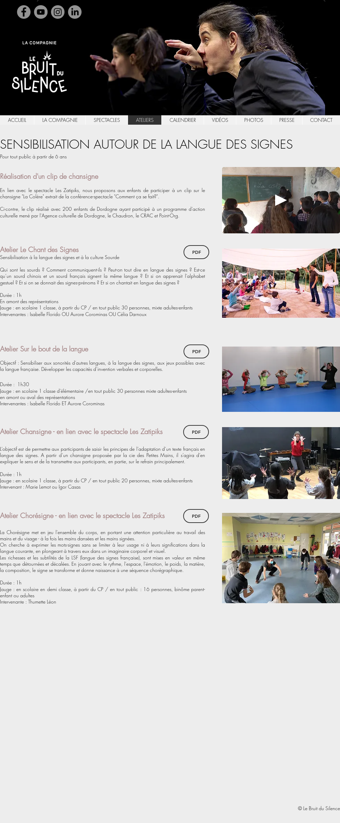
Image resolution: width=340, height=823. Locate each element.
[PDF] (196, 252)
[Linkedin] (75, 12)
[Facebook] (24, 12)
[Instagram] (58, 12)
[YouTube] (41, 12)
